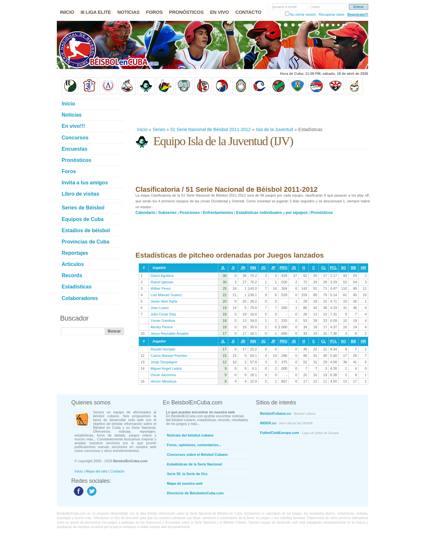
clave (316, 7)
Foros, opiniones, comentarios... (194, 445)
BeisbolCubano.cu (288, 413)
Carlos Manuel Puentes (169, 356)
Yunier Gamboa (163, 321)
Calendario (145, 212)
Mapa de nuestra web (185, 483)
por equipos (297, 212)
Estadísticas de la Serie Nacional (194, 464)
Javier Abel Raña (164, 301)
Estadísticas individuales (259, 212)
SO (343, 268)
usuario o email (285, 7)
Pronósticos (321, 212)
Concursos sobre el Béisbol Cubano (197, 454)
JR (243, 268)
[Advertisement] (252, 110)
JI (232, 268)
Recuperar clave (331, 14)
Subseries (167, 212)
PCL (333, 268)
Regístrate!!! (357, 14)
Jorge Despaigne (164, 362)
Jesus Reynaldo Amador (170, 333)
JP (273, 268)
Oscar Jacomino (163, 375)
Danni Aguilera (162, 276)
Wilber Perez (161, 288)
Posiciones (189, 212)
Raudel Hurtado (163, 349)
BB (353, 268)
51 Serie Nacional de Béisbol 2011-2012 (210, 129)
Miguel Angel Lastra (166, 368)
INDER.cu (286, 423)
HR (363, 268)
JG (263, 268)
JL (223, 268)
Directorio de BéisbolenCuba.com (195, 493)
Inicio (142, 129)
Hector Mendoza (164, 381)
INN (253, 268)
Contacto (117, 471)
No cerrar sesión (303, 14)
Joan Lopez (160, 308)
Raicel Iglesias (162, 282)
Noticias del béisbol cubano (190, 435)
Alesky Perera (161, 327)
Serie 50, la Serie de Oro (187, 474)
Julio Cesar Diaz (163, 314)
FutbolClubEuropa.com (299, 433)
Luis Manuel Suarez (166, 295)
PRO (283, 268)
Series (158, 129)
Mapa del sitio (97, 471)
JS (293, 268)
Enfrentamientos (218, 212)
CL (323, 268)
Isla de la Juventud (274, 129)
